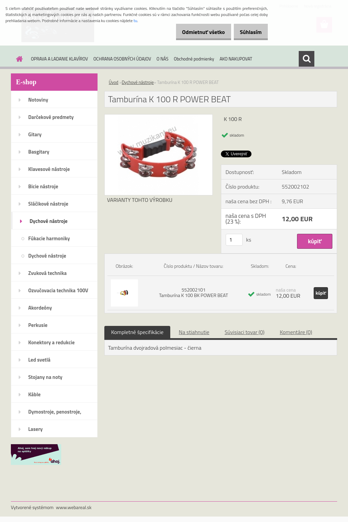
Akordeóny (40, 308)
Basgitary (38, 152)
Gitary (34, 134)
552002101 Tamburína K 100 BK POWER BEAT (193, 292)
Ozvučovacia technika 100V (58, 290)
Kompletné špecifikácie (137, 332)
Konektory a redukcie (51, 342)
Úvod (113, 82)
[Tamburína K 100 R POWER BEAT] (158, 117)
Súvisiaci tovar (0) (244, 332)
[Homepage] (18, 59)
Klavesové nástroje (49, 169)
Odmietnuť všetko (196, 32)
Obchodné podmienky (194, 58)
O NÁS (163, 58)
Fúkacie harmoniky (49, 238)
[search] (306, 59)
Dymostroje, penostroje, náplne (54, 414)
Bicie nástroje (43, 186)
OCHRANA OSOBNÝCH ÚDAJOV (122, 58)
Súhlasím (248, 32)
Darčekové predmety (51, 117)
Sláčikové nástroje (48, 204)
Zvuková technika (47, 273)
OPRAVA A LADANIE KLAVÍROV (59, 58)
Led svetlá (39, 360)
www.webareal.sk (74, 507)
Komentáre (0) (296, 332)
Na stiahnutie (194, 332)
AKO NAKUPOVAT (236, 58)
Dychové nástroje (49, 221)
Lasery (35, 429)
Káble (34, 394)
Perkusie (38, 325)
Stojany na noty (45, 377)
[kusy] (234, 240)
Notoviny (38, 100)
